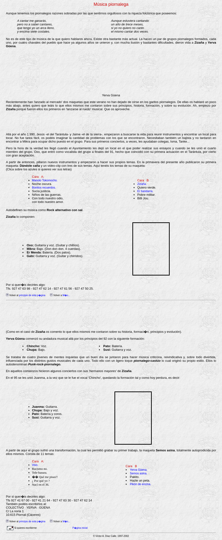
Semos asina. (138, 473)
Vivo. (35, 465)
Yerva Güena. (138, 469)
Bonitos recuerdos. (44, 187)
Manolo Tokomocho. (45, 180)
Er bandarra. (145, 191)
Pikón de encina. (140, 484)
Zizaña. (141, 184)
